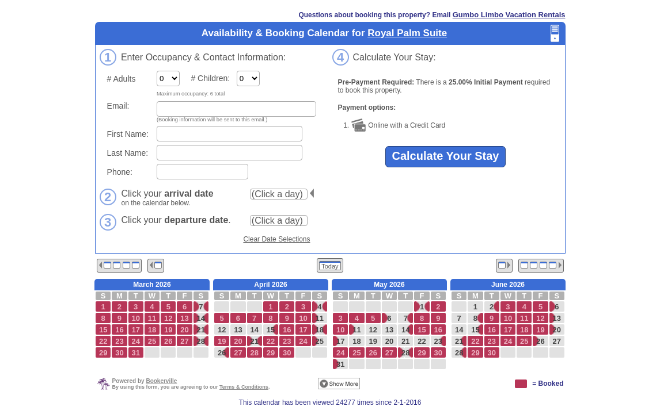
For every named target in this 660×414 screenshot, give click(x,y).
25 (320, 341)
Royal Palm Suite (407, 33)
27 (557, 341)
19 (373, 341)
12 (222, 329)
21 (201, 329)
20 (389, 341)
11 (320, 318)
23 (438, 341)
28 (201, 341)
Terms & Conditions (243, 387)
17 (340, 341)
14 (201, 318)
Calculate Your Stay (445, 156)
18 (320, 329)
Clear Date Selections (276, 239)
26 (222, 352)
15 (271, 329)
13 (238, 329)
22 (422, 341)
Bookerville (161, 381)
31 (340, 364)
